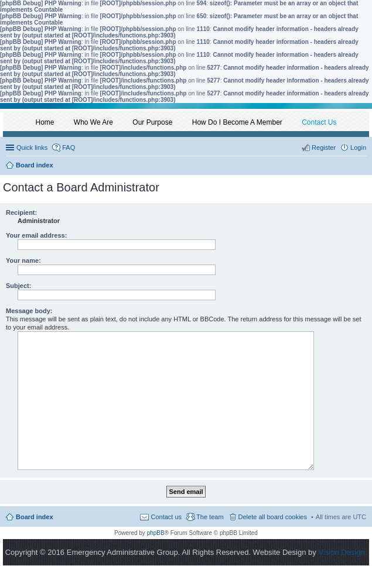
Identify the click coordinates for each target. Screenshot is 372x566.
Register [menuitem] (324, 147)
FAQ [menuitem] (68, 147)
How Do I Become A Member (237, 122)
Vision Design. (342, 552)
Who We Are (93, 122)
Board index (34, 516)
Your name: (23, 260)
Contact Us (319, 122)
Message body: (29, 310)
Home (45, 122)
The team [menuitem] (209, 516)
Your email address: (36, 235)
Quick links (31, 147)
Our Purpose (152, 122)
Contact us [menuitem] (166, 516)
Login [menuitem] (358, 147)
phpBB (156, 533)
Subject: (18, 285)
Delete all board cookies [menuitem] (272, 516)
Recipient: (21, 212)
